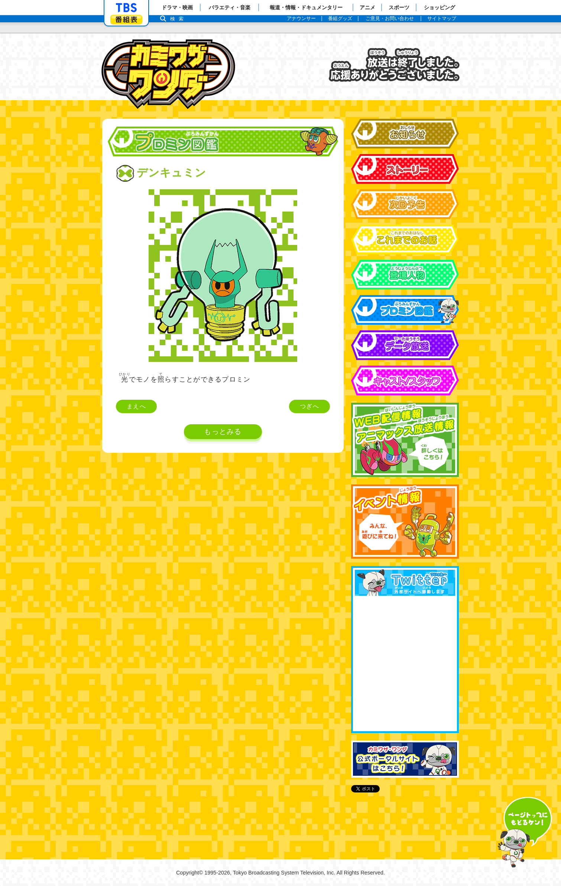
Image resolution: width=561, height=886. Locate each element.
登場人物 (405, 275)
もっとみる (222, 431)
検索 (178, 19)
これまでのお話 (405, 239)
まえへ (136, 406)
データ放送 (405, 345)
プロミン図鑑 (405, 310)
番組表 (126, 19)
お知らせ (405, 133)
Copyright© (189, 873)
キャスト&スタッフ (405, 380)
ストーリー (405, 169)
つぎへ (309, 406)
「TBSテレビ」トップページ (126, 8)
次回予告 (405, 204)
